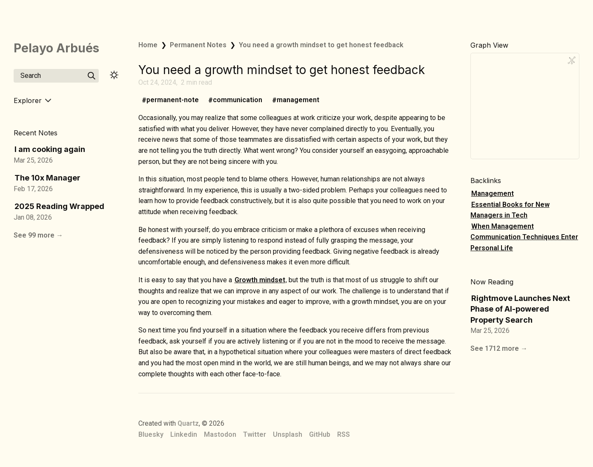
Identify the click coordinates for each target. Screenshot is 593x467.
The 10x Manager (47, 177)
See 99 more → (38, 235)
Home (148, 45)
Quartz (188, 423)
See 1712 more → (498, 348)
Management (492, 193)
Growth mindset (260, 280)
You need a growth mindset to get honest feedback (321, 45)
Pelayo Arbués (56, 48)
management (298, 100)
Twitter (254, 434)
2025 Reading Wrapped (59, 206)
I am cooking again (49, 149)
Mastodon (220, 434)
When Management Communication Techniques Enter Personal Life (524, 237)
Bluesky (150, 434)
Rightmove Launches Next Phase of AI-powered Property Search (520, 309)
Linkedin (183, 434)
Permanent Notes (198, 45)
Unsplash (287, 434)
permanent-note (172, 100)
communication (237, 100)
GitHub (319, 434)
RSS (343, 434)
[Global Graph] (572, 60)
